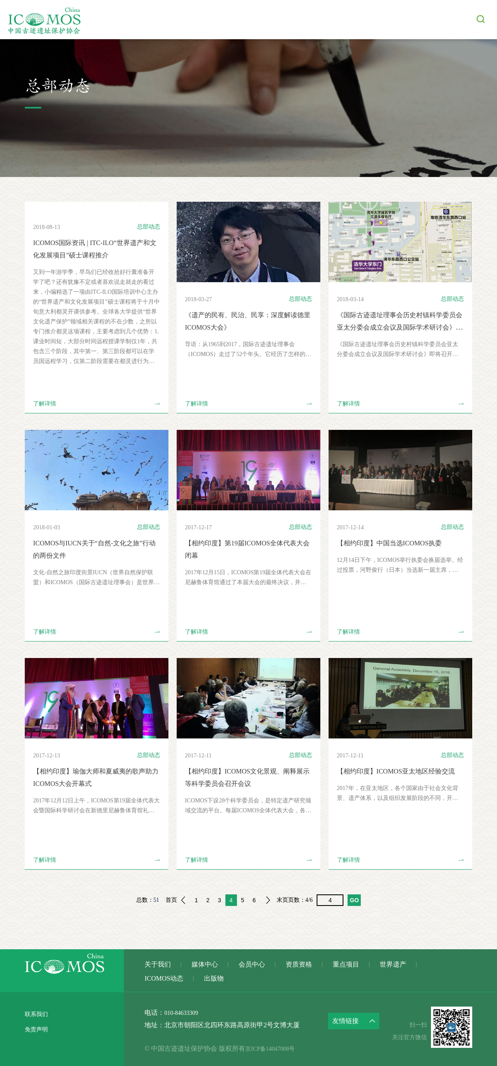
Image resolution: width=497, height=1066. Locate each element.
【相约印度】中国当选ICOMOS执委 (396, 543)
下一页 (268, 900)
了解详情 (96, 404)
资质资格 (269, 19)
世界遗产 (355, 19)
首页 (171, 900)
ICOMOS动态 (404, 19)
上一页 (183, 900)
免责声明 (38, 1028)
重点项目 (312, 19)
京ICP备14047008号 (281, 1048)
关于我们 (140, 19)
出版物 (450, 19)
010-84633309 (183, 1012)
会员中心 (226, 19)
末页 (282, 900)
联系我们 (38, 1013)
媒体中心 (183, 19)
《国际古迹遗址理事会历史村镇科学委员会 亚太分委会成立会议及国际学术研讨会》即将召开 (400, 327)
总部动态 (148, 227)
